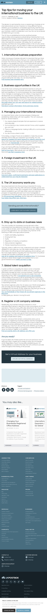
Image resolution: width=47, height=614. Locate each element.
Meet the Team (5, 501)
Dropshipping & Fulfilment (30, 473)
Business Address (39, 391)
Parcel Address (5, 469)
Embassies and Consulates (31, 533)
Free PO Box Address (6, 462)
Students (3, 524)
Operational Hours (5, 585)
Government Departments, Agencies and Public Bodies (35, 536)
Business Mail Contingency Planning (9, 484)
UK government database (12, 196)
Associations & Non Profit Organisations (10, 531)
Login (38, 2)
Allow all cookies (23, 610)
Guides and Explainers (24, 388)
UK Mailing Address (6, 460)
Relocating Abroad (5, 522)
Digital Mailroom (5, 478)
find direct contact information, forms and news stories (20, 106)
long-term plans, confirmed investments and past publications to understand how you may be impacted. (23, 176)
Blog (2, 491)
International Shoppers (6, 515)
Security (26, 597)
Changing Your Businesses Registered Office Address (16, 423)
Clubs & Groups (5, 537)
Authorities (4, 533)
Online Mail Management (30, 480)
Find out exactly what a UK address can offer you (18, 331)
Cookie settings (9, 610)
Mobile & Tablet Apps (29, 482)
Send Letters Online (29, 467)
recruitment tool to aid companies (29, 276)
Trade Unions (28, 544)
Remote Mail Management (25, 391)
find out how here (7, 150)
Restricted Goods (5, 594)
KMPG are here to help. (24, 259)
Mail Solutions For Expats (7, 517)
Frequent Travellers (6, 511)
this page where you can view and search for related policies (22, 102)
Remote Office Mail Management (8, 482)
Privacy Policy (4, 588)
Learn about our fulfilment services (23, 210)
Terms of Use (27, 588)
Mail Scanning (28, 464)
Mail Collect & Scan (29, 465)
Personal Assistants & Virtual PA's (32, 518)
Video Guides (4, 493)
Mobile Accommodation (6, 518)
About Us (3, 499)
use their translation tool (16, 152)
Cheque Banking (28, 471)
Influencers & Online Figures (7, 513)
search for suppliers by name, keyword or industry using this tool (23, 139)
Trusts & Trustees (5, 541)
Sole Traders (28, 522)
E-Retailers (27, 515)
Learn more (13, 606)
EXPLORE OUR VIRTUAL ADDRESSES (23, 359)
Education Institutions (30, 531)
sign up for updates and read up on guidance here (18, 256)
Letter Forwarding (29, 460)
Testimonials (4, 497)
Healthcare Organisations (30, 538)
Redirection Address (6, 467)
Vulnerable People (5, 526)
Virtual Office (4, 480)
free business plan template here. (13, 79)
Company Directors (29, 511)
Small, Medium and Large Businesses (33, 520)
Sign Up (30, 2)
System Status (5, 502)
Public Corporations (29, 540)
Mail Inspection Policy (28, 591)
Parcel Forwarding (29, 462)
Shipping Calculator (29, 495)
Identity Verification (29, 484)
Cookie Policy (26, 594)
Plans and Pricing (29, 491)
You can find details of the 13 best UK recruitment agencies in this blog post (23, 292)
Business (20, 18)
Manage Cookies (5, 597)
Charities (3, 535)
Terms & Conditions (28, 585)
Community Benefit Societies (7, 539)
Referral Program (29, 486)
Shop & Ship (28, 469)
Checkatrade (15, 143)
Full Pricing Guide (29, 493)
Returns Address (5, 471)
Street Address (5, 464)
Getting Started (28, 478)
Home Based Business (30, 517)
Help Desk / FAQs (5, 495)
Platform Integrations (6, 486)
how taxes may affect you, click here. (14, 198)
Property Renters (5, 520)
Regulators (27, 542)
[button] (44, 2)
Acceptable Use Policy (6, 591)
